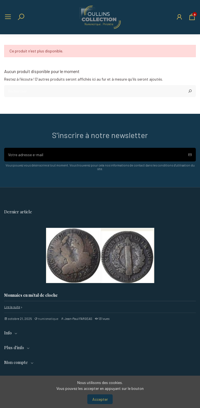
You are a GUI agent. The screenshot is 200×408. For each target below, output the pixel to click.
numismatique (48, 318)
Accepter (100, 399)
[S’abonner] (190, 154)
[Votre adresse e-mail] (94, 154)
